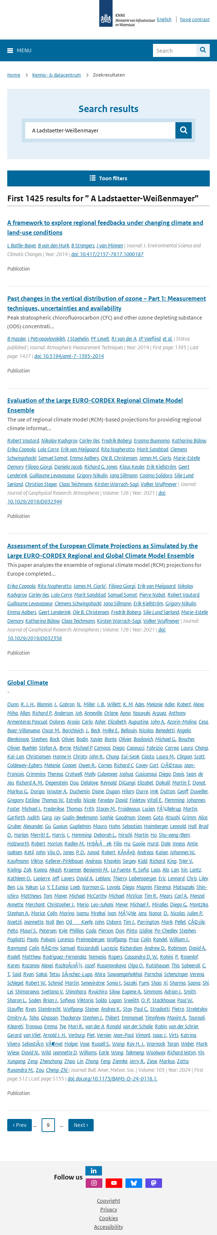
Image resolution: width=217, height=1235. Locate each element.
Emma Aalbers (84, 457)
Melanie (154, 704)
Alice (202, 817)
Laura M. (165, 756)
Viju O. (54, 852)
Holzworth (18, 843)
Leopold (178, 826)
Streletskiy (196, 1008)
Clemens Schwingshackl (78, 603)
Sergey (129, 860)
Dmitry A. (17, 1017)
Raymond (17, 947)
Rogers (115, 956)
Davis (178, 773)
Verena (197, 974)
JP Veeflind (150, 338)
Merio (83, 904)
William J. (179, 939)
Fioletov (137, 799)
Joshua (126, 773)
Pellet (180, 921)
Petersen (47, 930)
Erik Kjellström (161, 466)
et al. (168, 338)
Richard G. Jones (100, 466)
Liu (20, 887)
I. (68, 834)
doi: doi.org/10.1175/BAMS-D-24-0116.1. (112, 1078)
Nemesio (97, 956)
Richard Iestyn (181, 1052)
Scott (199, 756)
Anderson (63, 712)
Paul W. (185, 1000)
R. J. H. (28, 704)
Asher (100, 721)
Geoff (182, 791)
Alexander (33, 826)
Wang (118, 1043)
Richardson (131, 947)
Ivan (111, 913)
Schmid (55, 982)
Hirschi (125, 834)
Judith (33, 817)
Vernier (104, 1035)
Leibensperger (142, 878)
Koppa (40, 869)
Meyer (121, 904)
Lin (80, 1061)
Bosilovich (143, 739)
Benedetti (165, 730)
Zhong (91, 1061)
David (121, 799)
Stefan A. (48, 747)
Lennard (176, 878)
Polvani (48, 939)
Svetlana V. (52, 991)
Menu (24, 50)
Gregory (15, 799)
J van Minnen (110, 245)
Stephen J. (92, 1017)
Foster (13, 808)
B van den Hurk (53, 245)
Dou (74, 782)
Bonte (110, 739)
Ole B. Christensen (119, 457)
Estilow (32, 799)
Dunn (12, 704)
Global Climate (27, 683)
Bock (54, 739)
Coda (91, 930)
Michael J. (31, 808)
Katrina (188, 1035)
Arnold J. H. (54, 1035)
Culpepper (107, 773)
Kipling (14, 869)
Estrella (73, 799)
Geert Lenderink (54, 612)
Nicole (89, 799)
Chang (201, 747)
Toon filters (113, 178)
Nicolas (146, 730)
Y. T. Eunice (57, 887)
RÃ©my (49, 947)
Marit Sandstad (152, 449)
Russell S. (101, 1043)
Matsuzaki (183, 887)
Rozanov (30, 965)
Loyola (113, 887)
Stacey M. (106, 808)
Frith (89, 808)
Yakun (31, 887)
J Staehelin (78, 338)
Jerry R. (137, 1061)
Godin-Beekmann (80, 817)
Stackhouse (163, 1000)
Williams (88, 1052)
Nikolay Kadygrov (59, 440)
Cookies (108, 1218)
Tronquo (33, 1026)
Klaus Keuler (131, 466)
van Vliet (32, 1035)
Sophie (106, 817)
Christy (80, 756)
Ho (153, 834)
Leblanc (103, 878)
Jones (68, 852)
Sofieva (67, 1000)
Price (134, 939)
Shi (206, 982)
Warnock (155, 1043)
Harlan (21, 834)
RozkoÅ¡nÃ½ (68, 965)
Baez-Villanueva (23, 730)
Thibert (112, 1017)
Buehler (29, 747)
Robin (161, 1026)
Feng (105, 1061)
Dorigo (37, 791)
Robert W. (35, 982)
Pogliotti (16, 939)
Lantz (195, 869)
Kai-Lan (15, 756)
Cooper (69, 765)
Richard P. (42, 712)
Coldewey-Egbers (24, 765)
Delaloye (89, 782)
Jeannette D (65, 1052)
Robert (184, 704)
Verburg (76, 1035)
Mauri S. (28, 930)
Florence (162, 887)
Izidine (145, 930)
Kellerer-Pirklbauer (64, 860)
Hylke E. (110, 730)
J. (55, 704)
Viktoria (85, 1000)
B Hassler (16, 338)
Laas (155, 869)
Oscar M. (51, 730)
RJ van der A (123, 338)
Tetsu (54, 974)
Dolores (57, 721)
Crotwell (73, 773)
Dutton (167, 791)
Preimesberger (90, 939)
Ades (139, 704)
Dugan (113, 791)
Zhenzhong (51, 1061)
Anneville (93, 712)
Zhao (69, 1061)
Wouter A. (57, 791)
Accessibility (108, 1226)
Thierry (120, 878)
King (171, 860)
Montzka (199, 904)
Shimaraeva (27, 991)
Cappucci (135, 747)
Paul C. (141, 1008)
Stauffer (15, 1008)
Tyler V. (186, 860)
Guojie (138, 843)
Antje (192, 843)
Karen (13, 965)
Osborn (113, 921)
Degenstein (56, 782)
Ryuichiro (97, 991)
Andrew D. (155, 947)
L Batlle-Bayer (21, 245)
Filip (118, 843)
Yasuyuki (141, 712)
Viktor (37, 860)
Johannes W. (182, 852)
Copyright (108, 1200)
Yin (201, 1052)
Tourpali (196, 1017)
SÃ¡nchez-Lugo (77, 974)
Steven (144, 817)
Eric (162, 878)
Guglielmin (80, 826)
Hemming (82, 834)
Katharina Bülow (189, 440)
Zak (27, 869)
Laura (187, 747)
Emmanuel (132, 1017)
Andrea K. (111, 1008)
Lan (175, 869)
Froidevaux (129, 808)
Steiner (92, 1008)
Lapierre (41, 878)
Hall (192, 826)
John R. (96, 756)
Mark (167, 921)
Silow (114, 991)
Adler (170, 704)
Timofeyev (155, 1017)
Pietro (178, 1008)
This (175, 965)
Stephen (39, 739)
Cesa (203, 721)
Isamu (82, 913)
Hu (127, 843)
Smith (190, 991)
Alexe (198, 704)
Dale (165, 843)
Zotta (182, 1061)
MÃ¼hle (127, 913)
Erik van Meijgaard (80, 449)
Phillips (76, 930)
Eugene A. (131, 991)
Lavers (67, 878)
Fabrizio (154, 747)
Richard (157, 860)
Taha (34, 1017)
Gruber (14, 826)
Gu (48, 826)
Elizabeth (117, 721)
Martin (190, 808)
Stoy (127, 1008)
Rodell (13, 956)
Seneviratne (93, 982)
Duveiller (199, 791)
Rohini (166, 956)
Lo (42, 887)
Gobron (67, 704)
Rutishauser (157, 965)
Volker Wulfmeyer (159, 484)
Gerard (14, 1035)
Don (119, 930)
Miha (12, 712)
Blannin (44, 704)
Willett (114, 704)
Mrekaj (98, 913)
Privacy (108, 1209)
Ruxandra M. (20, 1069)
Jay (57, 817)
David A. (84, 878)
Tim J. (129, 921)
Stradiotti (160, 1008)
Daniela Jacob (68, 466)
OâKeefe (79, 921)
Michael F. (140, 904)
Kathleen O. (19, 878)
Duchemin (79, 791)
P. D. (80, 852)
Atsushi (172, 817)
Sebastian (132, 826)
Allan (25, 712)
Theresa (55, 773)
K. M (128, 704)
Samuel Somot (53, 457)
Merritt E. (40, 834)
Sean (191, 773)
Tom (47, 895)
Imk (154, 791)
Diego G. (178, 904)
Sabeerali (191, 965)
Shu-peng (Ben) (174, 834)
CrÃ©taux (171, 765)
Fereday (105, 799)
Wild (46, 1052)
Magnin (144, 887)
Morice (38, 913)
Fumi (144, 982)
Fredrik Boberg (117, 440)
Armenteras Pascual (27, 721)
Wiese (13, 1052)
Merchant (35, 904)
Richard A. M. (29, 782)
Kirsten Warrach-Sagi (116, 484)
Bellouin (129, 730)
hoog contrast (195, 19)
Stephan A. (18, 913)
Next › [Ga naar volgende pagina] (81, 1124)
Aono (125, 712)
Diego (118, 747)
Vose (84, 1043)
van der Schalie (138, 1026)
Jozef (90, 965)
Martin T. (181, 782)
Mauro (100, 826)
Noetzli (14, 921)
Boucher (186, 739)
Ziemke (119, 1061)
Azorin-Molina (181, 721)
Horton (54, 843)
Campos (102, 747)
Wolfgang (117, 939)
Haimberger (156, 826)
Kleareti (15, 1026)
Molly (89, 773)
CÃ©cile (196, 921)
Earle (104, 1052)
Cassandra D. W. (141, 956)
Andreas (145, 852)
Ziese (152, 1061)
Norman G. (93, 887)
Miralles (160, 904)
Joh (78, 712)
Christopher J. (61, 904)
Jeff (55, 878)
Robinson (177, 947)
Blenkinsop (18, 739)
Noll (50, 921)
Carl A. (181, 895)
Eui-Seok (130, 756)
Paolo (32, 939)
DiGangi (127, 782)
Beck (95, 730)
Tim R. (150, 895)
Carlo (87, 721)
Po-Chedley (165, 930)
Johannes (196, 799)
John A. (157, 721)
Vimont (143, 1035)
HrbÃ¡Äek (99, 843)
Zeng (32, 1061)
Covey (141, 765)
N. (79, 704)
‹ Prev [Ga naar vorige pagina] (19, 1124)
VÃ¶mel (54, 1043)
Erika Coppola (21, 449)
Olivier (67, 739)
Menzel (197, 895)
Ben (11, 887)
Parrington (148, 921)
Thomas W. (53, 799)
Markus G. (17, 791)
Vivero (13, 1043)
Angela (184, 730)
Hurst (153, 843)
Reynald (108, 782)
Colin (52, 913)
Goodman (125, 817)
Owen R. (87, 765)
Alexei (47, 965)
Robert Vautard (23, 440)
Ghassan (49, 1017)
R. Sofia (141, 869)
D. (165, 913)
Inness (179, 843)
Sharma (178, 982)
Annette (15, 904)
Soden (35, 1000)
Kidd (142, 860)
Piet (91, 1035)
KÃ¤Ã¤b (126, 852)
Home (13, 75)
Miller (89, 704)
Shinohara (75, 991)
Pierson (105, 930)
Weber (187, 1043)
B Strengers (82, 245)
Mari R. (75, 1026)
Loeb (75, 887)
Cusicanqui (146, 773)
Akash (55, 869)
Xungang (16, 1061)
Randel (160, 939)
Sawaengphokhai (124, 974)
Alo (165, 869)
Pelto (12, 930)
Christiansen (38, 756)
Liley (203, 878)
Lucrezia (109, 947)
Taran (173, 1043)
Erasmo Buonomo (152, 440)
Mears (165, 895)
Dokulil (163, 782)
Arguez (159, 712)
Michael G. (165, 739)
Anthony (177, 712)
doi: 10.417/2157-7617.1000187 (107, 254)
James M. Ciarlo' (89, 585)
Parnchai (153, 974)
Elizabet (145, 782)
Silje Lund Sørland (161, 612)
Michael (77, 895)
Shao (156, 982)
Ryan (28, 974)
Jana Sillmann (123, 475)
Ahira (99, 974)
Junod (93, 852)
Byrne (65, 747)
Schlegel (15, 982)
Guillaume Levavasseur (52, 475)
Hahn (114, 826)
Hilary (128, 791)
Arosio (73, 721)
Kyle (63, 930)
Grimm (189, 817)
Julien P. (195, 913)
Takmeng (134, 1052)
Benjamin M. (96, 869)
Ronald (113, 1026)
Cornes (105, 765)
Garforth (16, 817)
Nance (155, 913)
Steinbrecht (49, 1008)
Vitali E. (154, 799)
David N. (30, 1052)
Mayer (60, 895)
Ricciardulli (88, 947)
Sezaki (130, 982)
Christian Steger (41, 484)
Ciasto (147, 756)
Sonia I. (114, 982)
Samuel (67, 947)
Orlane (111, 712)
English (164, 19)
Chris (192, 878)
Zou (40, 1069)
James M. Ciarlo (155, 457)
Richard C (123, 765)
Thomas (74, 808)
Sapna (194, 982)
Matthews (31, 895)
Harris (58, 834)
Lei (10, 991)
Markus (167, 1061)
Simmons (153, 991)
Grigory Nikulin (92, 475)
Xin (184, 869)
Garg (47, 817)
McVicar (134, 895)
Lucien (148, 808)
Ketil (29, 852)
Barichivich (73, 730)
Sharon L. (16, 1000)
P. (176, 956)
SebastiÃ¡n (32, 1043)
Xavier (96, 739)
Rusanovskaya (111, 965)
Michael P (82, 747)
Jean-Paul (123, 1035)
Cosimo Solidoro (156, 475)
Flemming (174, 799)
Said (16, 974)
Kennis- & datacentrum (56, 75)
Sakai (41, 974)
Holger (71, 1043)
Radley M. (74, 843)
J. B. (101, 704)
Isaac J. (160, 1035)
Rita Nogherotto (118, 449)
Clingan (184, 756)
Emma (50, 1026)
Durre (142, 791)
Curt (153, 765)
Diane (98, 791)
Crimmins (35, 773)
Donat (198, 782)
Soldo (101, 1000)
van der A (94, 1026)
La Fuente (121, 869)
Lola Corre (48, 449)
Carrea (172, 747)
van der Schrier (183, 1026)
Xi (165, 982)
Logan (115, 1000)
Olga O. (136, 965)
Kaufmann (18, 860)
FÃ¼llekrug (169, 808)
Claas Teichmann (75, 484)
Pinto (131, 930)
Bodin (82, 739)
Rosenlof (189, 956)
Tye (62, 1026)
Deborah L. (105, 834)
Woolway (155, 1052)
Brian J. (50, 1000)
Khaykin (112, 860)
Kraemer (72, 869)
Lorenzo (66, 939)
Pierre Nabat (152, 594)
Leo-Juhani (102, 904)
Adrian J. (173, 991)
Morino (66, 913)
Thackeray (70, 1017)
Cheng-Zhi (57, 1069)
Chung (112, 756)
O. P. (145, 1000)
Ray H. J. (135, 1043)
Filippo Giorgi (38, 466)
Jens (142, 913)
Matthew (31, 956)
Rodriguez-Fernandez (64, 956)
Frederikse (53, 808)
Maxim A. (176, 1017)
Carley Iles (89, 440)
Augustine (138, 721)
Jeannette (33, 921)
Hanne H (62, 756)
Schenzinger (176, 974)
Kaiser (162, 852)
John (40, 852)
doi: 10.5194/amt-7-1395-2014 (69, 356)
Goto (158, 817)
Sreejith (131, 1000)
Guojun (60, 826)
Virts (173, 1035)
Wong (117, 1052)
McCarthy (96, 895)
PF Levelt (100, 338)
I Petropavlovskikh (46, 338)
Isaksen (14, 852)
